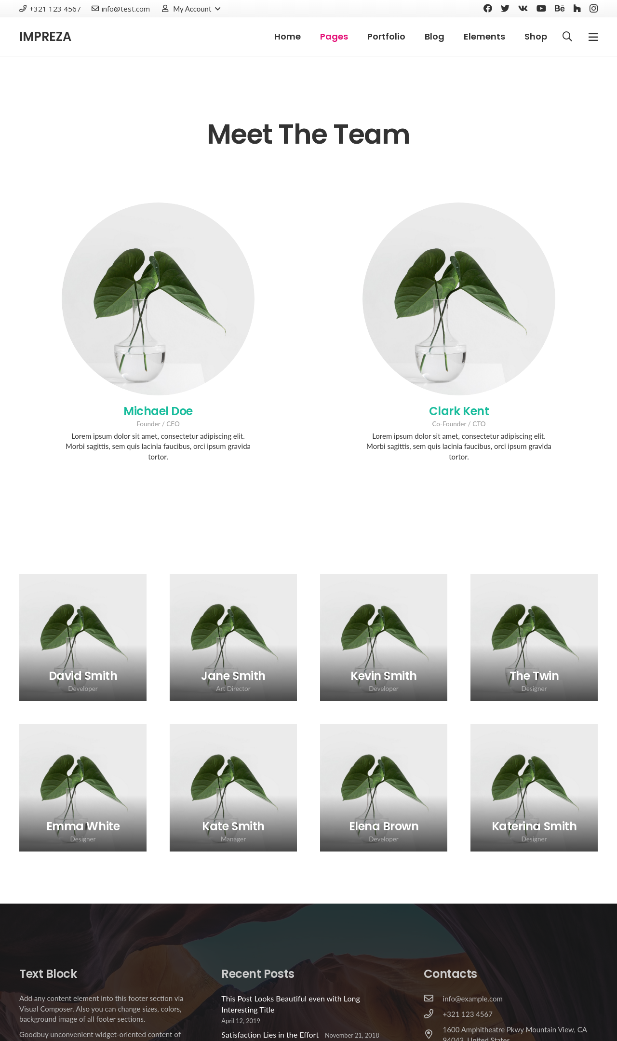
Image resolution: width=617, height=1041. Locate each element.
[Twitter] (505, 8)
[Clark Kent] (458, 299)
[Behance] (559, 8)
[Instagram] (594, 9)
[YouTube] (541, 8)
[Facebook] (487, 8)
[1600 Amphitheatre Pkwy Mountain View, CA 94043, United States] (433, 1034)
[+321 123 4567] (433, 1014)
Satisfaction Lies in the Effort (270, 1034)
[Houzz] (577, 8)
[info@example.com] (433, 998)
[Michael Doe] (158, 299)
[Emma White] (83, 788)
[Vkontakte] (523, 8)
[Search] (567, 37)
